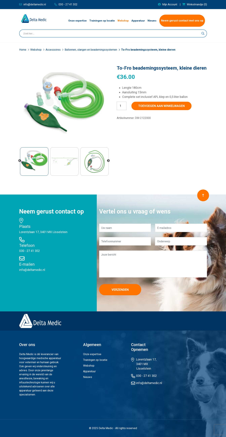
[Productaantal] (122, 106)
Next (108, 160)
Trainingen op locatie (95, 360)
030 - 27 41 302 (29, 251)
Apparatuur (89, 371)
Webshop (36, 49)
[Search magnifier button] (203, 33)
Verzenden (120, 289)
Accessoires (53, 49)
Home (23, 49)
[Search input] (111, 33)
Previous (19, 160)
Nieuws (87, 377)
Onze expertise (92, 354)
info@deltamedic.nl (32, 270)
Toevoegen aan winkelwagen (161, 106)
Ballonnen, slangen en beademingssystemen (91, 49)
